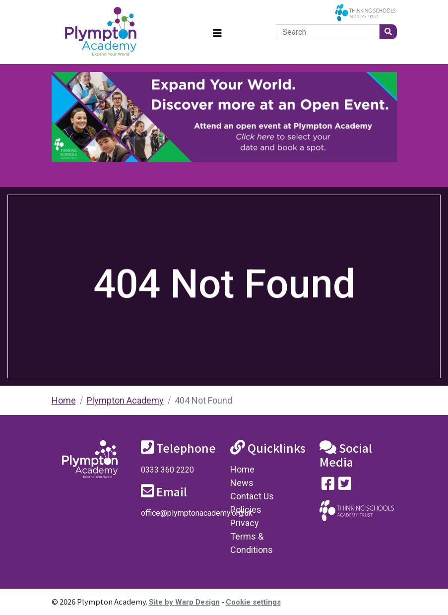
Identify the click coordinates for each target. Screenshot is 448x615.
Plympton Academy (125, 400)
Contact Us (252, 496)
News (242, 483)
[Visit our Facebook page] (327, 485)
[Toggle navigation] (217, 32)
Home (64, 400)
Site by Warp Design (184, 602)
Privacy (244, 523)
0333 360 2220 (167, 470)
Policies (245, 509)
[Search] (328, 31)
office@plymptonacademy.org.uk (197, 513)
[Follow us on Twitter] (344, 485)
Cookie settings (253, 602)
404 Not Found (203, 400)
